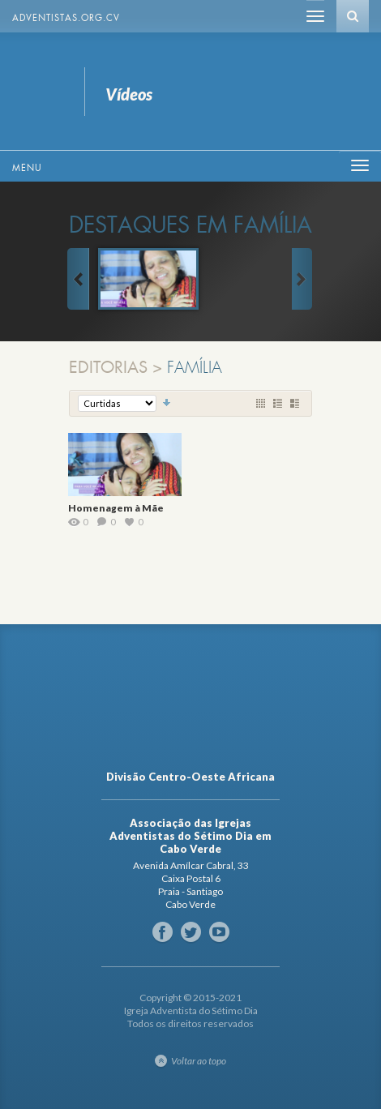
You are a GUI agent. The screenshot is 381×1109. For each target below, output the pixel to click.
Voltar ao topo (198, 1061)
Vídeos (38, 91)
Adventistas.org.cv (66, 18)
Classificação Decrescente (167, 403)
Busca (352, 16)
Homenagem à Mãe (116, 508)
